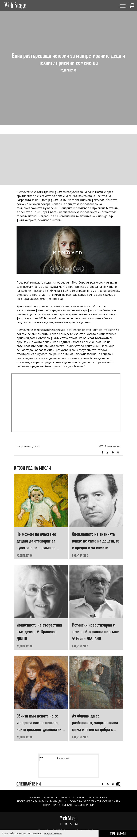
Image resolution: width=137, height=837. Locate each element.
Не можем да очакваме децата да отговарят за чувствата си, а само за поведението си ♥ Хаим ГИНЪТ (37, 547)
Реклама (34, 797)
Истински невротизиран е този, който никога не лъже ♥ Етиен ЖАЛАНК (95, 631)
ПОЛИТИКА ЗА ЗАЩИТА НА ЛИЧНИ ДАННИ (40, 801)
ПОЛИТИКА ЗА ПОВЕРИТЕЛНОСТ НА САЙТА (96, 801)
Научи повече (53, 833)
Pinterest (71, 824)
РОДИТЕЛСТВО (68, 70)
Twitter (107, 453)
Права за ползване (72, 797)
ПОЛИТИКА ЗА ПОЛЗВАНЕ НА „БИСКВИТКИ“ (68, 805)
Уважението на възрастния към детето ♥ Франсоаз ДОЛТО (39, 631)
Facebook (102, 452)
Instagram (117, 452)
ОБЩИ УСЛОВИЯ (99, 797)
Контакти (49, 797)
